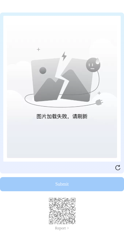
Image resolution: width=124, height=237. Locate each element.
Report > (62, 228)
